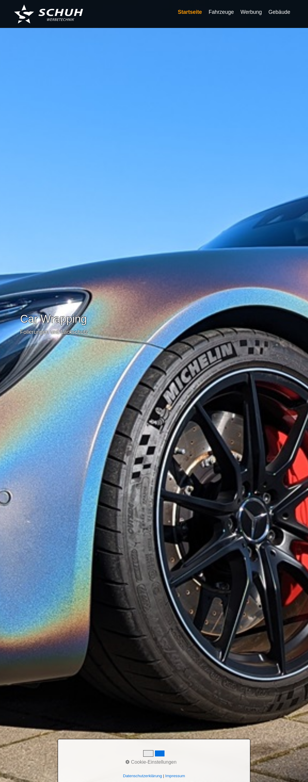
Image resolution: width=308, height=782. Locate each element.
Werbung (251, 12)
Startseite (190, 12)
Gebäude (279, 12)
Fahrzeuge (221, 12)
